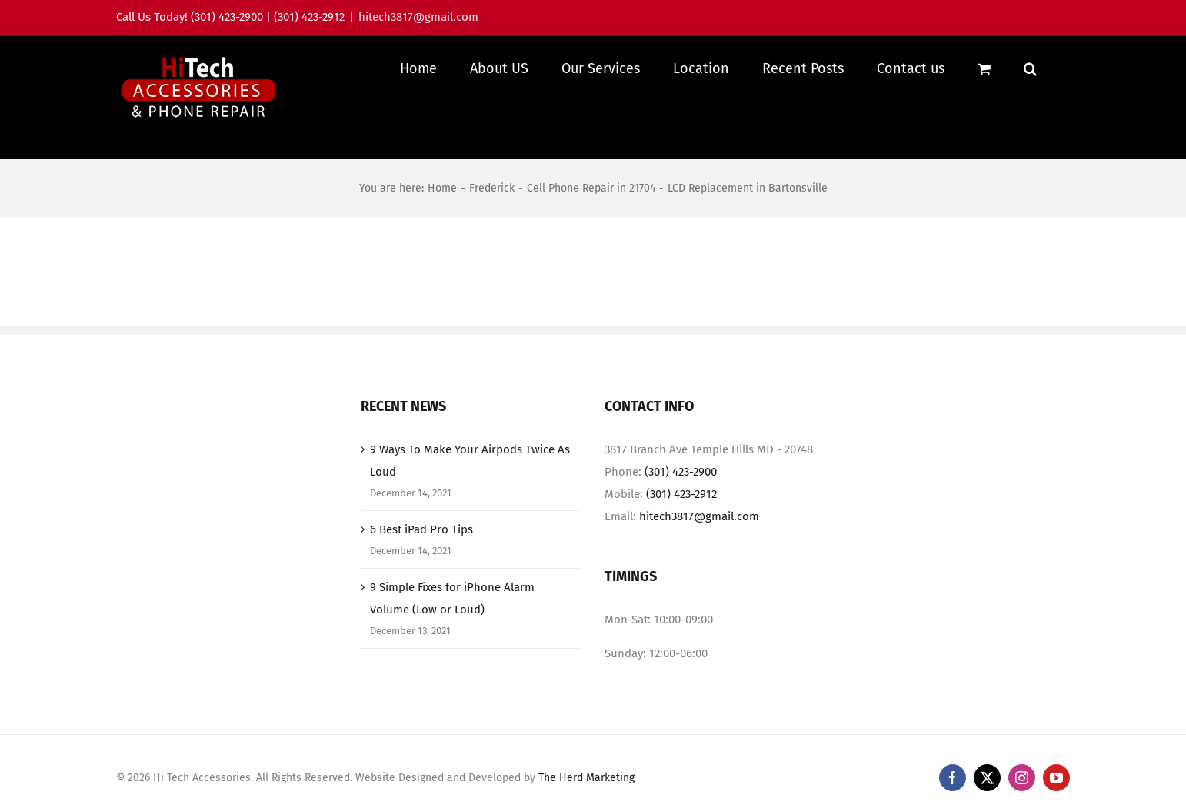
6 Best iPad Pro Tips (421, 529)
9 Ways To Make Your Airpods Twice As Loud (470, 461)
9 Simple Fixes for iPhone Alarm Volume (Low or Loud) (452, 598)
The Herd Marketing (586, 777)
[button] (1030, 68)
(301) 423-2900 (681, 472)
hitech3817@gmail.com (418, 17)
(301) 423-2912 (681, 494)
